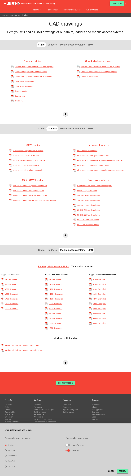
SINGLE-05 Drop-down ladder (88, 215)
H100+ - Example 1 (56, 294)
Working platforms (12, 422)
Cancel (111, 471)
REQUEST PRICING (65, 383)
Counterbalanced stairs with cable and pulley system (100, 67)
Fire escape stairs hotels (43, 419)
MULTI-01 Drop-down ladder (88, 220)
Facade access (39, 414)
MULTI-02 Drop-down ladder (88, 225)
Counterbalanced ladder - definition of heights (94, 186)
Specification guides (72, 10)
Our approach (97, 410)
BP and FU (19, 101)
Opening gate (20, 96)
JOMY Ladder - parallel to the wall (26, 156)
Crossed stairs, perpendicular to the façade (31, 72)
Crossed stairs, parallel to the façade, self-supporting (34, 67)
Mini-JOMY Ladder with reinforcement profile (30, 195)
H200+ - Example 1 (56, 323)
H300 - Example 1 (55, 328)
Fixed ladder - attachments (87, 151)
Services (95, 412)
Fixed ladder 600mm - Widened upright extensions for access (100, 170)
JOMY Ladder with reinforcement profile (28, 170)
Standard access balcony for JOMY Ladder (29, 160)
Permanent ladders (98, 145)
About (94, 407)
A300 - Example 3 (99, 323)
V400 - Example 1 (11, 299)
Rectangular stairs (21, 91)
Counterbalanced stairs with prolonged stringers (99, 72)
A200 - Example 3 (99, 309)
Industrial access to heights (44, 410)
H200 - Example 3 (55, 313)
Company (96, 405)
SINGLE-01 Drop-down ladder (88, 195)
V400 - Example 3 (11, 309)
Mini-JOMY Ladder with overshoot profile (28, 191)
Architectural (39, 417)
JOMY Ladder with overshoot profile (26, 165)
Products (8, 405)
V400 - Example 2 (11, 304)
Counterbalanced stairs (98, 61)
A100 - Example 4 (99, 294)
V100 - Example (11, 279)
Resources (37, 10)
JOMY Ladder (32, 145)
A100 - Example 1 (99, 279)
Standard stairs (32, 61)
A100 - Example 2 (99, 284)
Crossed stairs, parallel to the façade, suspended (33, 76)
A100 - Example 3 (99, 289)
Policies (95, 419)
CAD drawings (92, 10)
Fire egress (38, 407)
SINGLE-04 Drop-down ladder (88, 210)
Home (3, 15)
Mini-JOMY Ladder (32, 180)
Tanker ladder (10, 412)
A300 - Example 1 (99, 313)
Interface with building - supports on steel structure (24, 350)
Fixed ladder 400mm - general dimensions (93, 156)
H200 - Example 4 (55, 318)
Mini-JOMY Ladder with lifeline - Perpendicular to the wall (34, 200)
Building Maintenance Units (53, 266)
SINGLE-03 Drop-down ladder (88, 205)
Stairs (7, 407)
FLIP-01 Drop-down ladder (87, 191)
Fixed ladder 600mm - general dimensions (93, 165)
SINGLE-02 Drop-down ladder (88, 200)
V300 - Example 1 (11, 289)
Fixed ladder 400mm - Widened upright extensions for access (100, 160)
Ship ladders (9, 414)
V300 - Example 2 (11, 294)
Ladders (8, 410)
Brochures (53, 10)
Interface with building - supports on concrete (22, 345)
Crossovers (9, 417)
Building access (40, 412)
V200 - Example (11, 284)
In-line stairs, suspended (24, 86)
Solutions (37, 405)
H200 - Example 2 (55, 309)
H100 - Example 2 (55, 284)
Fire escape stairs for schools (45, 422)
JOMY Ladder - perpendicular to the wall (28, 151)
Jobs (94, 417)
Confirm (122, 471)
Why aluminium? (98, 414)
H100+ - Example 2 (56, 299)
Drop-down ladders (98, 180)
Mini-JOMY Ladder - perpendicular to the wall (30, 186)
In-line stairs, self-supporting (25, 81)
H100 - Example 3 (55, 289)
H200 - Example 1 (55, 304)
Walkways (9, 419)
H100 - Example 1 (55, 279)
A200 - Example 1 (99, 299)
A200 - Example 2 (99, 304)
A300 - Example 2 (99, 318)
